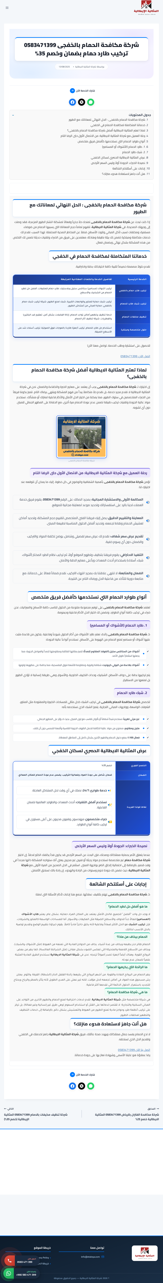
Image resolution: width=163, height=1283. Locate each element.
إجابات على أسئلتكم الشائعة (128, 168)
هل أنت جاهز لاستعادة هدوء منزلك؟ (123, 173)
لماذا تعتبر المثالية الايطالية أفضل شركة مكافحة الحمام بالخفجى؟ (106, 130)
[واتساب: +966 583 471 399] (21, 1273)
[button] (81, 115)
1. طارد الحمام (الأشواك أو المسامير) (123, 146)
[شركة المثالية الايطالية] (145, 1253)
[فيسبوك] (72, 102)
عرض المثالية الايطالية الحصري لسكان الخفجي (118, 157)
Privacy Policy (42, 1257)
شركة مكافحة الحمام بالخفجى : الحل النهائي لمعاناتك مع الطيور (107, 119)
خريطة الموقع (41, 1263)
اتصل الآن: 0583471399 (135, 356)
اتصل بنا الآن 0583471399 (134, 1050)
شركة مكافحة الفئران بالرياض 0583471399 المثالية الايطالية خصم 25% (121, 1113)
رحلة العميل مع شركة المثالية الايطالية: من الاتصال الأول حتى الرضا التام (103, 135)
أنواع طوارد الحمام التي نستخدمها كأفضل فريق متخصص (111, 141)
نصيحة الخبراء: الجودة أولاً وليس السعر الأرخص (118, 163)
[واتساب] (90, 102)
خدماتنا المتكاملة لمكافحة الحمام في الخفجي (118, 125)
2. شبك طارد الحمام (133, 152)
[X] (81, 102)
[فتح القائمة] (7, 7)
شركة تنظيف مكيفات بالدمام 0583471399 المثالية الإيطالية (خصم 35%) (41, 1113)
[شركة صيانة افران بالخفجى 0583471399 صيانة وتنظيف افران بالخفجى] (134, 1178)
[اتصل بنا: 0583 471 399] (22, 1260)
